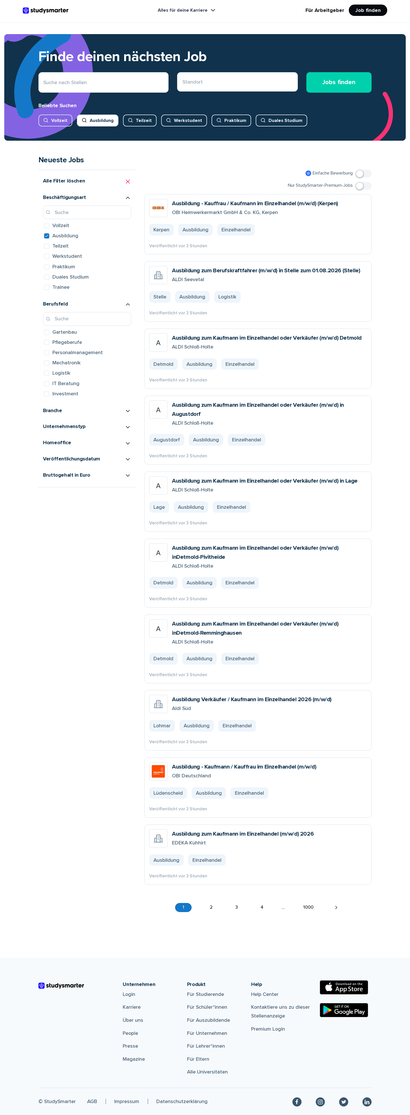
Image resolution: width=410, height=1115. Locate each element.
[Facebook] (297, 1101)
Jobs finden (338, 82)
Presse (130, 1046)
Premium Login (268, 1029)
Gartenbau (64, 332)
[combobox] (182, 82)
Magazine (134, 1059)
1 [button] (183, 907)
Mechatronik (66, 363)
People (130, 1033)
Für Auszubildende (208, 1020)
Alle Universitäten (207, 1072)
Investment (65, 394)
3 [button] (236, 907)
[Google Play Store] (344, 1010)
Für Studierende (205, 994)
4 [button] (262, 907)
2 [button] (211, 907)
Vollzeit (59, 120)
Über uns (133, 1020)
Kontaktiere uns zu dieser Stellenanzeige (280, 1011)
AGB (92, 1101)
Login (129, 994)
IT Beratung (65, 383)
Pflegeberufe (67, 342)
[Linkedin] (367, 1101)
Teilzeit (144, 120)
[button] (87, 181)
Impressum (126, 1101)
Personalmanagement (77, 352)
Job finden (368, 10)
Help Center (264, 994)
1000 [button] (308, 907)
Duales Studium (285, 120)
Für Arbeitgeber (325, 10)
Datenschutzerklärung (182, 1101)
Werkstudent (188, 120)
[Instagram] (320, 1101)
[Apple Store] (344, 987)
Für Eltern (198, 1059)
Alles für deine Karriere (187, 10)
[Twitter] (343, 1101)
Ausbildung (102, 120)
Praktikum (235, 120)
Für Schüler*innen (207, 1007)
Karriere (132, 1007)
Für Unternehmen (207, 1033)
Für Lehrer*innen (206, 1046)
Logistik (61, 373)
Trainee (60, 287)
